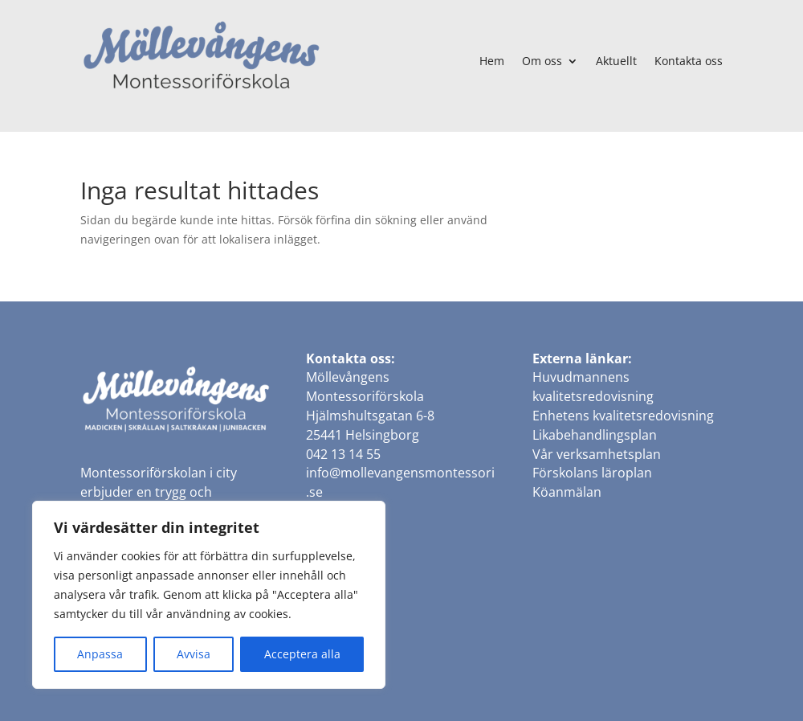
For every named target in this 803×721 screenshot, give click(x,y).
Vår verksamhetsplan (596, 454)
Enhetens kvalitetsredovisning (623, 415)
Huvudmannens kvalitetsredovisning (593, 386)
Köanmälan (566, 492)
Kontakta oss (688, 60)
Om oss (542, 60)
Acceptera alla (302, 654)
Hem (491, 60)
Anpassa (100, 654)
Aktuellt (616, 60)
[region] (208, 595)
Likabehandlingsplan (594, 435)
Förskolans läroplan (592, 472)
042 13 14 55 (343, 454)
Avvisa (193, 654)
